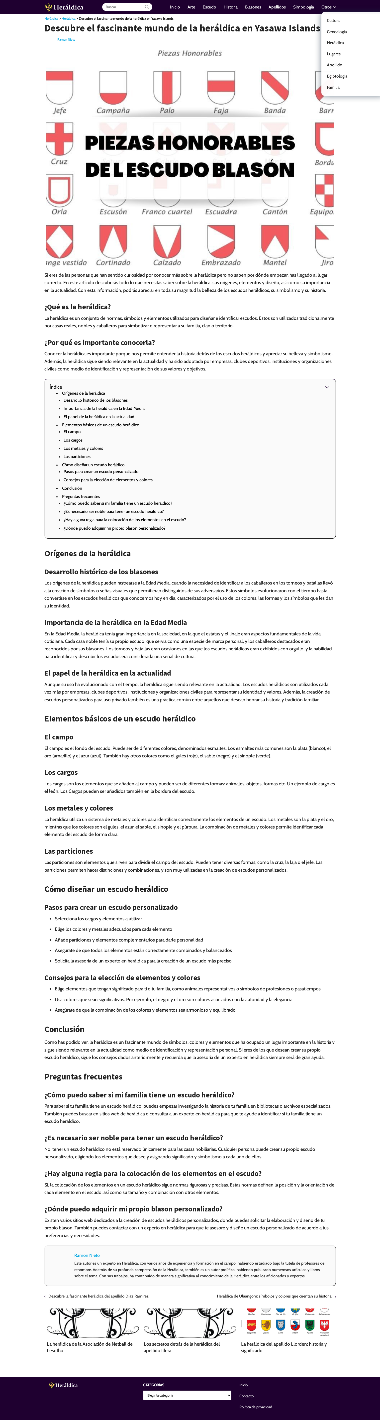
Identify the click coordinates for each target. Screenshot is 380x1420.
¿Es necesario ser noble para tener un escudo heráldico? (114, 511)
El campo (72, 431)
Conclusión (72, 488)
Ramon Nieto (66, 39)
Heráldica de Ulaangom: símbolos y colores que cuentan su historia (274, 1296)
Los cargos (73, 440)
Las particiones (77, 456)
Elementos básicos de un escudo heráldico (100, 424)
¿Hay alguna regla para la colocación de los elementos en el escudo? (125, 519)
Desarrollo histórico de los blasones (96, 400)
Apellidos (277, 6)
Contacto (246, 1396)
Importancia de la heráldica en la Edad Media (104, 408)
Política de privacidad (255, 1407)
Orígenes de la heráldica (83, 393)
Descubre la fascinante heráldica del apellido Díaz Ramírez (98, 1296)
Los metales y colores (83, 448)
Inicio (175, 6)
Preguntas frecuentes (81, 496)
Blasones (253, 6)
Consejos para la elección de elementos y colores (108, 479)
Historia (231, 6)
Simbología (303, 6)
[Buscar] (147, 7)
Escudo (209, 6)
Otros (326, 6)
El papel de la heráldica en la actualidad (99, 416)
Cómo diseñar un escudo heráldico (93, 464)
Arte (191, 6)
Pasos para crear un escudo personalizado (101, 471)
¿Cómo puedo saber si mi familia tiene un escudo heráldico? (118, 503)
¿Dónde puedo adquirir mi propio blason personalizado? (115, 528)
